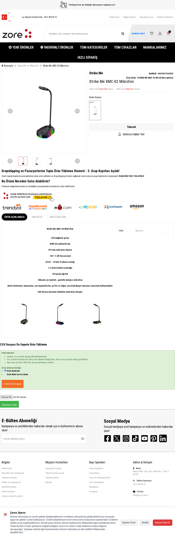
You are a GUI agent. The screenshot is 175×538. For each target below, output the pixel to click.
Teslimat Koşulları (9, 477)
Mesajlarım (94, 487)
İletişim (49, 482)
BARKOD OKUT (138, 33)
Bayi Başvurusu (146, 17)
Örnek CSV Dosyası (13, 384)
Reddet (145, 522)
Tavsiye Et (37, 216)
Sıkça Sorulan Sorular (55, 473)
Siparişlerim (94, 473)
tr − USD (8, 17)
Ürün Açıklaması (14, 216)
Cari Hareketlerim (96, 482)
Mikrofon (34, 65)
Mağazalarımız (129, 17)
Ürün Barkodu (13, 371)
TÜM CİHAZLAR (125, 47)
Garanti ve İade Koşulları (12, 496)
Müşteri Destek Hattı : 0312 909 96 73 (38, 17)
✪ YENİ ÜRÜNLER (21, 47)
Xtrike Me (21, 65)
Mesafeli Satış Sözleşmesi (13, 473)
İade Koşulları (58, 216)
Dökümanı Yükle (9, 405)
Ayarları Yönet (129, 522)
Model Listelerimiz (165, 17)
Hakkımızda (114, 17)
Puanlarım (93, 491)
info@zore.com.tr (140, 495)
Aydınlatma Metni (9, 487)
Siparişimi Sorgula (53, 468)
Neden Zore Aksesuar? (11, 482)
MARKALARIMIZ (154, 47)
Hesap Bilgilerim (96, 468)
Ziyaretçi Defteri (52, 477)
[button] (10, 111)
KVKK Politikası (8, 491)
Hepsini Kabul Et (162, 522)
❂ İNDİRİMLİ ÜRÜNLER (56, 47)
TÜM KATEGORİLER (93, 47)
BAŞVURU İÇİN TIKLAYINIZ (131, 176)
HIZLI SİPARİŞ (87, 57)
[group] (44, 111)
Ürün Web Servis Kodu (17, 374)
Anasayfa (7, 65)
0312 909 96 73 (139, 484)
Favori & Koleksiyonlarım (100, 477)
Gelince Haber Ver (131, 134)
